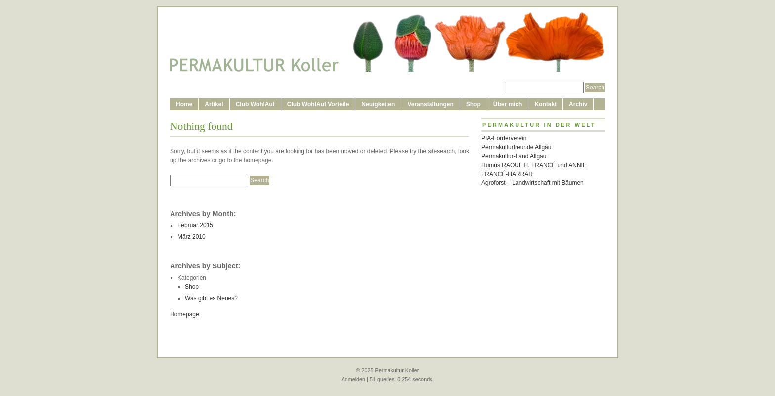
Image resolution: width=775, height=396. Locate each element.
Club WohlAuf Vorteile (318, 104)
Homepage (184, 314)
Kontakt (545, 104)
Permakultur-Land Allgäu (513, 156)
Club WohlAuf (255, 104)
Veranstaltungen (430, 104)
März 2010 (191, 236)
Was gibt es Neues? (211, 298)
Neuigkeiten (378, 104)
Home (184, 104)
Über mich (507, 104)
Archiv (578, 104)
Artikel (214, 104)
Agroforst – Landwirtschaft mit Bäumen (532, 182)
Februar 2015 (195, 225)
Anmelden (353, 379)
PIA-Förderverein (503, 138)
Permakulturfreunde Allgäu (516, 147)
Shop (473, 104)
